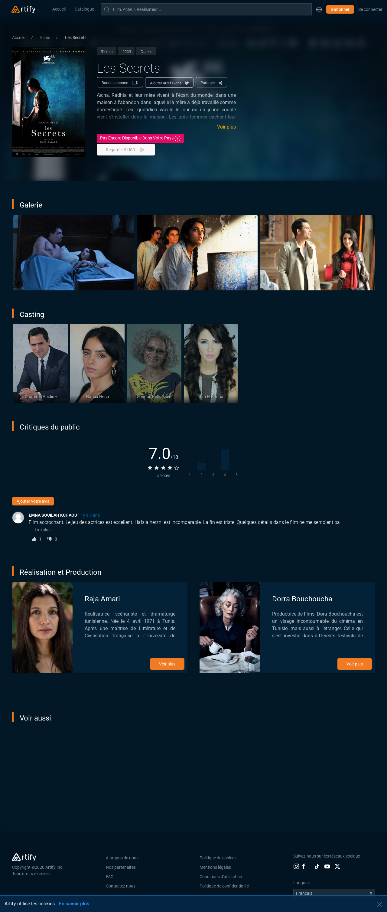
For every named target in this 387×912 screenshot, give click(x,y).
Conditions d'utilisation (221, 876)
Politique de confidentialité (224, 886)
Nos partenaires (121, 867)
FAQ (110, 876)
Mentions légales (215, 867)
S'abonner (340, 9)
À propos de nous (122, 857)
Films (45, 37)
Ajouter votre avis (33, 501)
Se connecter (370, 9)
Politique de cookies (218, 857)
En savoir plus (74, 904)
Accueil (59, 9)
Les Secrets (75, 37)
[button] (319, 9)
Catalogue (84, 9)
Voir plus (226, 127)
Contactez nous (120, 886)
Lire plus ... (42, 529)
